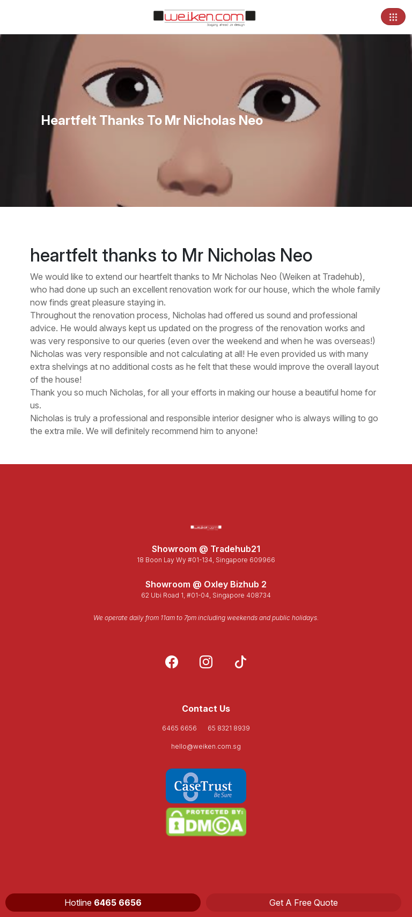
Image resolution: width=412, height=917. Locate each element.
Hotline (103, 902)
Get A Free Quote (303, 902)
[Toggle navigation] (393, 16)
